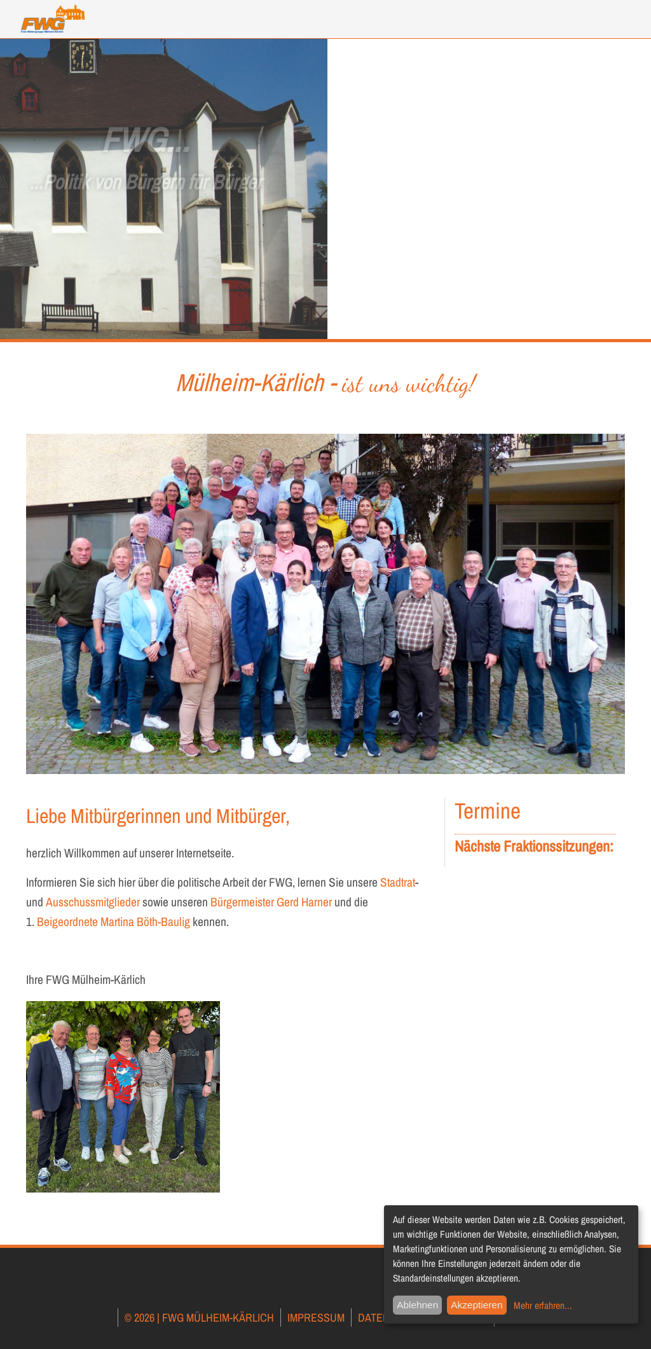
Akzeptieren (476, 1304)
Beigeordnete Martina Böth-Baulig (113, 921)
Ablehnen (417, 1304)
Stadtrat (397, 882)
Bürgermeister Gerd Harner (272, 902)
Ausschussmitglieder (93, 902)
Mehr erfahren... (543, 1305)
